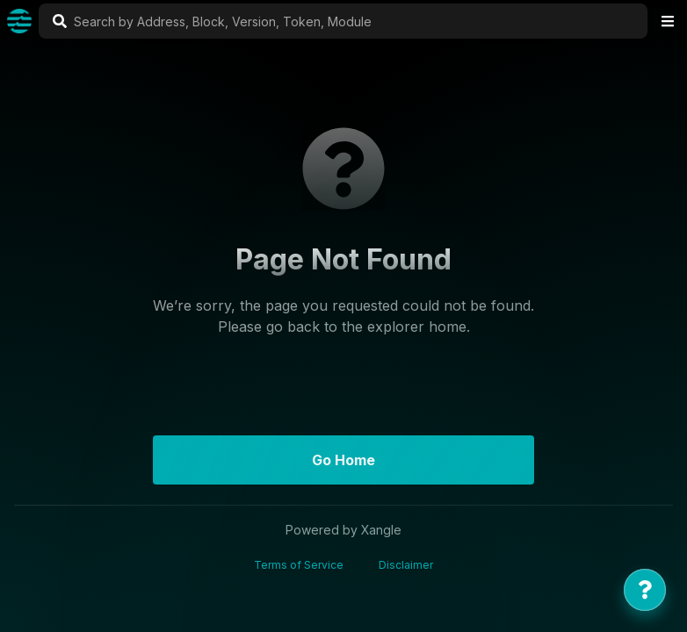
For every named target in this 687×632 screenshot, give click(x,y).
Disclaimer (406, 564)
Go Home (343, 460)
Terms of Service (299, 564)
